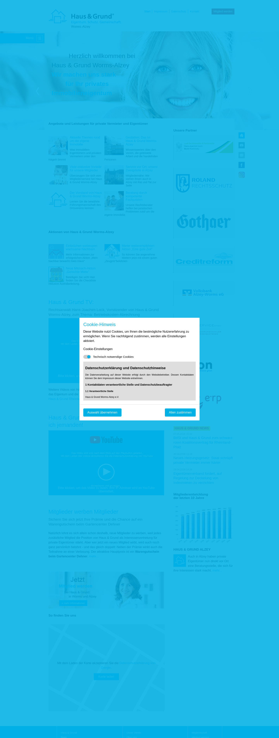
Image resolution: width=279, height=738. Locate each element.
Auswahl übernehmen (102, 412)
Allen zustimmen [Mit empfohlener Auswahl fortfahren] (180, 412)
